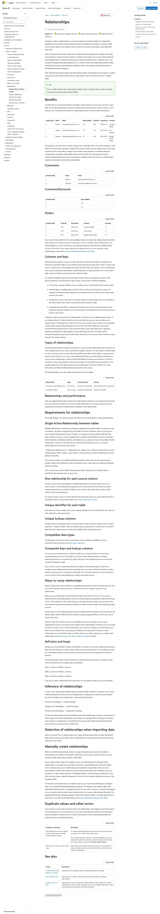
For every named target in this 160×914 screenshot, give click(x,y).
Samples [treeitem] (6, 160)
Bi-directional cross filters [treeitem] (17, 103)
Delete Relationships (52, 877)
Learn (46, 15)
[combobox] (15, 18)
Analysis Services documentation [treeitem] (14, 26)
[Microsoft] (3, 2)
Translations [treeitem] (11, 126)
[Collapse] (25, 13)
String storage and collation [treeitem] (16, 69)
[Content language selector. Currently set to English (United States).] (11, 911)
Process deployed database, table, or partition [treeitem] (16, 133)
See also (138, 37)
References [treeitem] (7, 157)
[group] (80, 130)
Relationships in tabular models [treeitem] (16, 90)
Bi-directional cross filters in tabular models (73, 636)
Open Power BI (151, 8)
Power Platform (55, 15)
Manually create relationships (144, 31)
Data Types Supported (76, 543)
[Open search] (150, 3)
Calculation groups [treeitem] (13, 109)
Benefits (138, 19)
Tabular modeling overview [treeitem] (15, 54)
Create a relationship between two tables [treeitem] (15, 95)
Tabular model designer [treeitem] (14, 60)
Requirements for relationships (144, 22)
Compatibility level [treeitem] (13, 57)
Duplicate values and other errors (145, 34)
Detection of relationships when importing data (145, 28)
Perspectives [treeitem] (11, 120)
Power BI (65, 15)
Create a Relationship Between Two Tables (80, 251)
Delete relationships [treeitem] (15, 100)
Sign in (155, 3)
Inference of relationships (143, 24)
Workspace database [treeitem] (13, 63)
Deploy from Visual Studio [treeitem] (15, 129)
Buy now (141, 8)
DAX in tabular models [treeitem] (14, 66)
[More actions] (113, 15)
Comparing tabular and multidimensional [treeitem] (11, 35)
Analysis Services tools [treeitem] (11, 31)
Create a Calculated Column (87, 499)
